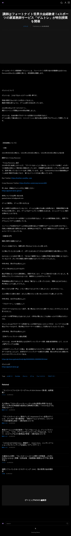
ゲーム (32, 376)
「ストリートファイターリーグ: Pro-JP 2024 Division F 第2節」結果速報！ (27, 391)
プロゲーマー (51, 376)
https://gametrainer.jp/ (10, 367)
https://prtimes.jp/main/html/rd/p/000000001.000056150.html (24, 359)
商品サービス (5, 410)
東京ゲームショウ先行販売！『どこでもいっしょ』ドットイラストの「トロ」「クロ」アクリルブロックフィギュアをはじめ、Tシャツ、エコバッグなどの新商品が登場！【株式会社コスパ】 (27, 432)
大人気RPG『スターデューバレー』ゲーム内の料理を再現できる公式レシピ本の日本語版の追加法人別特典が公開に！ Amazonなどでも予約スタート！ (28, 406)
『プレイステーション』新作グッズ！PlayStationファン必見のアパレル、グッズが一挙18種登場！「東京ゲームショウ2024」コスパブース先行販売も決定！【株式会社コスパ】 (27, 419)
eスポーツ (9, 376)
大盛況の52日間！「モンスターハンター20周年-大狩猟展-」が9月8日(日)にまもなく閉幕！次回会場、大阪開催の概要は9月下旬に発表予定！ (27, 458)
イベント (25, 26)
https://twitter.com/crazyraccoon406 (33, 183)
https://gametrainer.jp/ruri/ (12, 191)
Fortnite (17, 376)
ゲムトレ (25, 376)
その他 (3, 473)
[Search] (67, 523)
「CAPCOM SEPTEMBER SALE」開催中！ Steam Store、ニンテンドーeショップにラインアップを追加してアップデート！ (27, 444)
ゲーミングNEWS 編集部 (35, 500)
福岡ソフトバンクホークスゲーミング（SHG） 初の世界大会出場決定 (27, 470)
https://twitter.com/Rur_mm (21, 178)
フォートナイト (41, 376)
